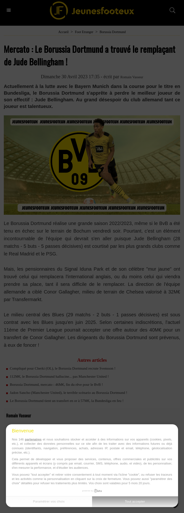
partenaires (33, 439)
